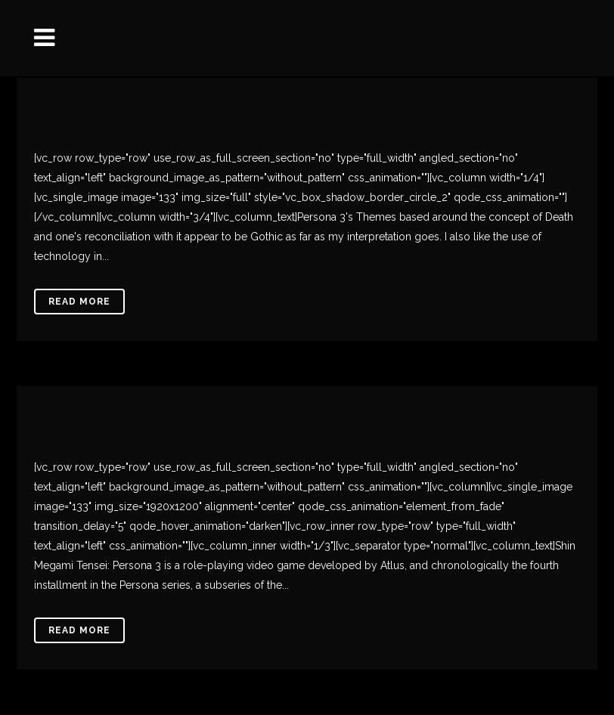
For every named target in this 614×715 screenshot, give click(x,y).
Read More (79, 301)
